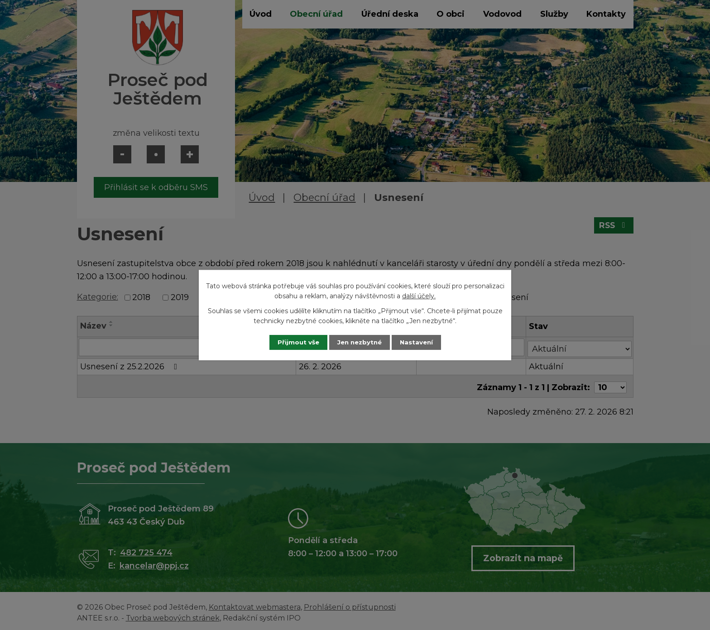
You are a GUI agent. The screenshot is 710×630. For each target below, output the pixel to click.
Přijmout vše (293, 342)
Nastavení (421, 342)
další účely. (419, 296)
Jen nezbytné (359, 342)
